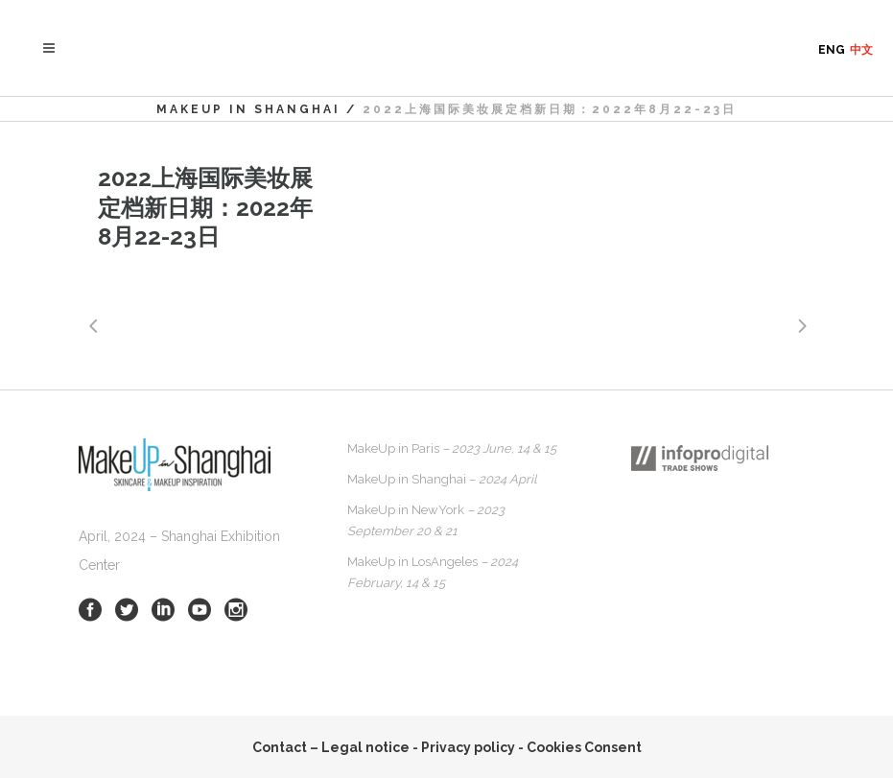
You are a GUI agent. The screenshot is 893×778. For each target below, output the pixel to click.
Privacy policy (468, 747)
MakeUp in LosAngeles (432, 572)
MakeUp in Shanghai (248, 109)
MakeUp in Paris (451, 448)
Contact (279, 747)
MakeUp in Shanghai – (442, 479)
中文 (861, 50)
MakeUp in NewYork (426, 520)
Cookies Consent (584, 747)
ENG (831, 50)
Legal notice (365, 747)
